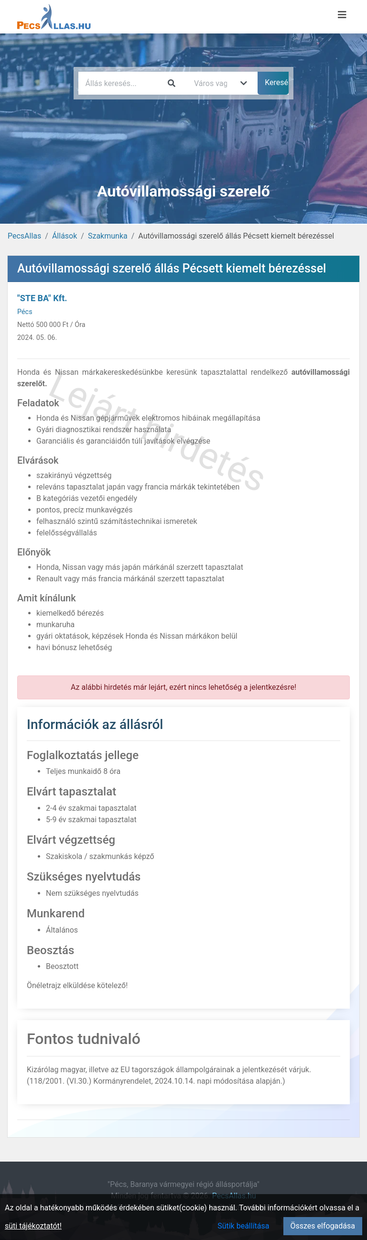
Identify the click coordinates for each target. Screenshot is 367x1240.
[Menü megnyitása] (342, 14)
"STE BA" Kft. (42, 298)
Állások (64, 235)
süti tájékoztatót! (33, 1225)
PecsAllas (24, 235)
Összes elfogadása (323, 1225)
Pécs (24, 312)
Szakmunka (108, 235)
